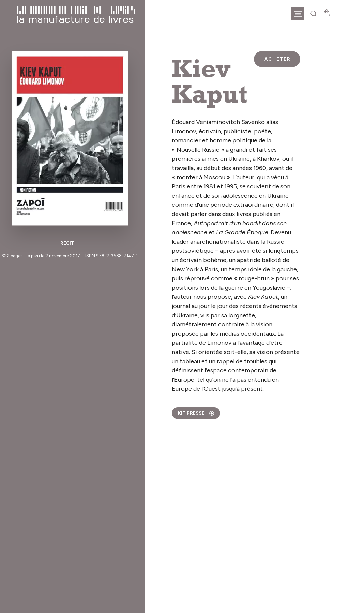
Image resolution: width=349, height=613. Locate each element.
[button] (300, 13)
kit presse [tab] (196, 413)
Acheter (277, 59)
